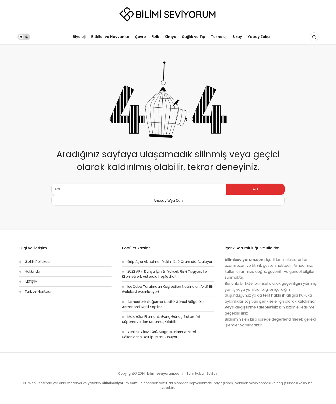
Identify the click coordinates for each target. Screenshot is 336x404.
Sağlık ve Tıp (193, 36)
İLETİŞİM (31, 281)
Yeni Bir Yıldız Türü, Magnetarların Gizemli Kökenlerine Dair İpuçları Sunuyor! (159, 334)
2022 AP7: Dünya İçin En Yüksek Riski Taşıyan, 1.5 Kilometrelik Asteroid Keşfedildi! (164, 274)
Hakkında (32, 271)
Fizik (155, 36)
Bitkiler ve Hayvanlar (110, 36)
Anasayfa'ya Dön (168, 200)
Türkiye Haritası (38, 291)
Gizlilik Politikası (37, 261)
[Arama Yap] (314, 36)
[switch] (24, 37)
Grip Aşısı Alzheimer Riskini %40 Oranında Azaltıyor (169, 261)
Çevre (140, 36)
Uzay (237, 36)
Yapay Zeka (259, 36)
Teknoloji (219, 36)
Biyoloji (79, 36)
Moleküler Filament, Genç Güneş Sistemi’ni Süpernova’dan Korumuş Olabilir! (161, 319)
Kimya (170, 36)
